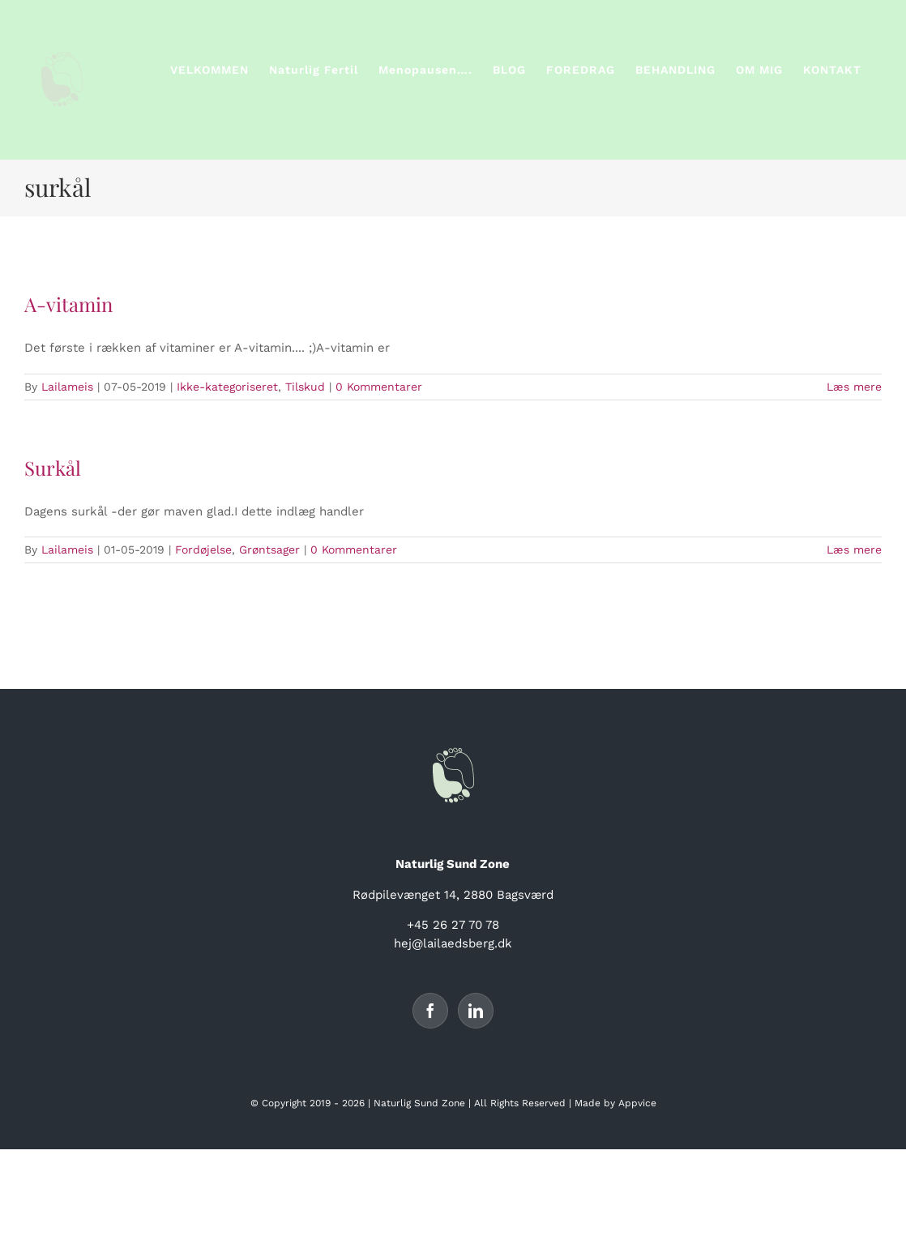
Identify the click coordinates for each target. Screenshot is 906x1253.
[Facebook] (430, 1010)
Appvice (637, 1103)
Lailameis (67, 386)
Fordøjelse (203, 549)
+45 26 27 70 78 (453, 924)
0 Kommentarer (378, 386)
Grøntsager (269, 549)
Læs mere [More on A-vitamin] (854, 386)
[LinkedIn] (476, 1010)
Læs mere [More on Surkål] (854, 549)
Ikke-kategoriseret (227, 386)
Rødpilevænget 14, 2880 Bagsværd (453, 894)
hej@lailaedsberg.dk (453, 943)
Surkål (52, 468)
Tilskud (305, 386)
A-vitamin (68, 304)
